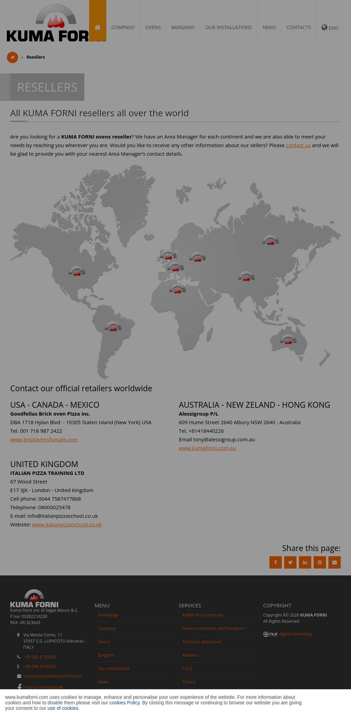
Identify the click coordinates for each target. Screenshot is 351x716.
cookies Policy (124, 702)
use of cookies (63, 708)
